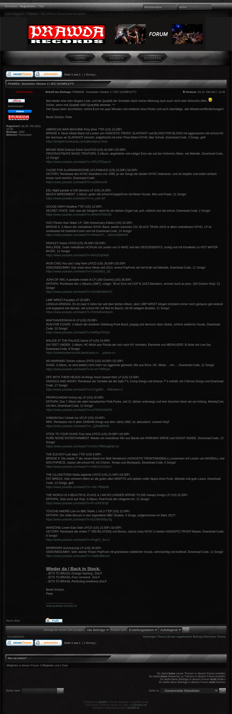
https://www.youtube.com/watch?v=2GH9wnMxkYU (79, 291)
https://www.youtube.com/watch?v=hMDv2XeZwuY (79, 466)
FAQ (41, 6)
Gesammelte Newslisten (71, 13)
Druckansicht (15, 636)
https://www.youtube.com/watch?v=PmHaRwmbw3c (79, 312)
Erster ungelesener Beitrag (185, 636)
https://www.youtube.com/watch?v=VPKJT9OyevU (78, 162)
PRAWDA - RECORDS (40, 13)
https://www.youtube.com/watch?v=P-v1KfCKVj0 (77, 503)
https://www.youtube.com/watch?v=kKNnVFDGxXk (78, 214)
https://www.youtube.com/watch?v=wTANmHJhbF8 (79, 410)
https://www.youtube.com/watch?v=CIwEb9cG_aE (78, 271)
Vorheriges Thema (154, 636)
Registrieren (28, 6)
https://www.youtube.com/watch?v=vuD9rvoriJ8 (76, 182)
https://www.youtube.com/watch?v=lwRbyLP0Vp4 (78, 332)
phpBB (102, 701)
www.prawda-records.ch (61, 606)
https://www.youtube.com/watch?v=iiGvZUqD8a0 (77, 255)
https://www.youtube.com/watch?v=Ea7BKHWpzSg (79, 519)
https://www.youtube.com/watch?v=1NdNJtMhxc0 (78, 556)
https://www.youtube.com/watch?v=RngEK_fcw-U (78, 539)
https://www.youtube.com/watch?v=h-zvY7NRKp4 (78, 369)
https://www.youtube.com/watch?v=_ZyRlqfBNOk (77, 426)
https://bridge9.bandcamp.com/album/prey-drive (77, 141)
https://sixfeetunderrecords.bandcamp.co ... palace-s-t (80, 352)
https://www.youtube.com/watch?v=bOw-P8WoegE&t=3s (82, 446)
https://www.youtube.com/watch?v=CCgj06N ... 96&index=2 (84, 389)
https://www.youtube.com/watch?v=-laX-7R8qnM (77, 487)
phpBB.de (133, 707)
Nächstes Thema (214, 636)
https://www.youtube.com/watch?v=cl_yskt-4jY (76, 198)
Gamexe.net (139, 704)
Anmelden (11, 6)
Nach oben (13, 620)
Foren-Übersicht (14, 13)
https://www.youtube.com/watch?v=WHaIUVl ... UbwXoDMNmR (87, 235)
